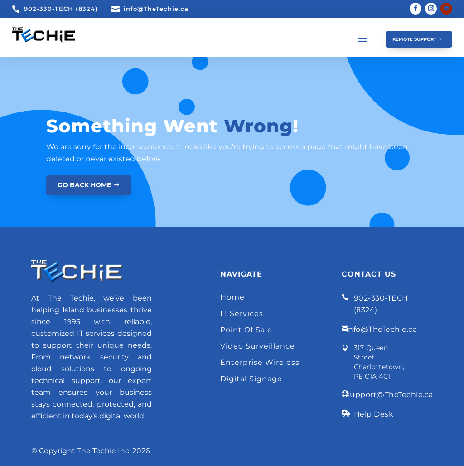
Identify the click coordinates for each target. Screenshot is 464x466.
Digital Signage (251, 378)
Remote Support (414, 39)
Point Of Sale (246, 329)
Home (232, 297)
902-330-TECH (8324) (61, 8)
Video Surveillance (257, 346)
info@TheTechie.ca (156, 8)
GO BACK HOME (84, 185)
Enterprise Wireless (260, 362)
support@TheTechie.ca (389, 394)
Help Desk (374, 414)
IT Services (241, 313)
